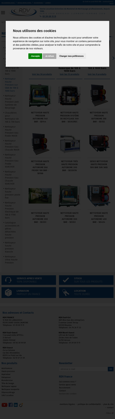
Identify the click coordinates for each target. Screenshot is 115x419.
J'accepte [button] (35, 56)
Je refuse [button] (49, 56)
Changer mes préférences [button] (71, 56)
